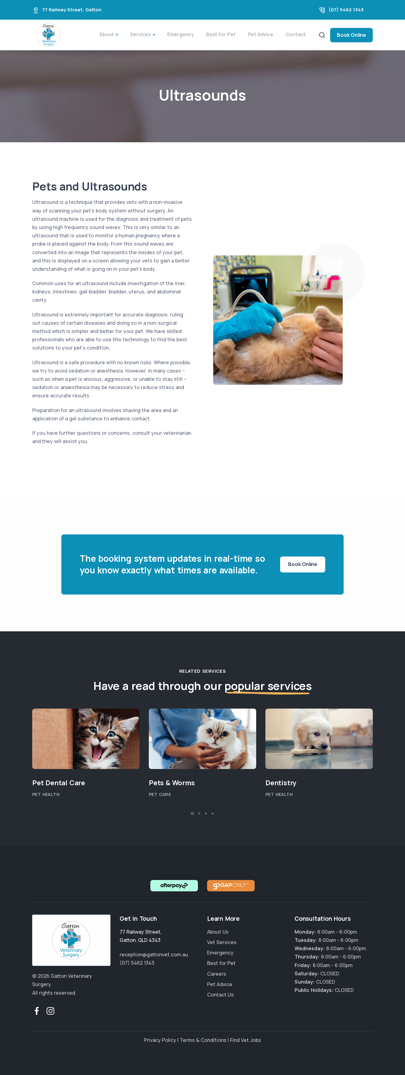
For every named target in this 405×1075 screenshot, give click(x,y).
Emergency (180, 34)
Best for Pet (221, 34)
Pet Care (160, 794)
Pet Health (46, 794)
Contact (296, 34)
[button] (192, 813)
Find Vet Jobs (245, 1040)
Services (140, 34)
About (106, 34)
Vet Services (222, 942)
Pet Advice (260, 34)
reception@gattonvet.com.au (154, 954)
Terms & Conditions (203, 1040)
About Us (218, 931)
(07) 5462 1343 (346, 9)
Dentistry (280, 782)
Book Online (351, 35)
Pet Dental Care (58, 782)
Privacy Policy (160, 1040)
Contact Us (220, 994)
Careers (216, 973)
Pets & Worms (172, 782)
